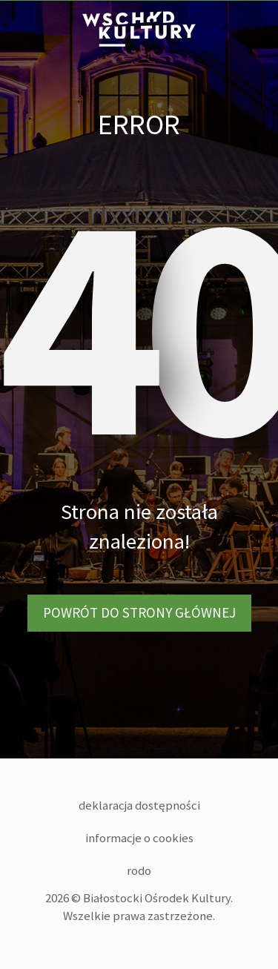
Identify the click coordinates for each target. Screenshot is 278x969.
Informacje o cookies (139, 838)
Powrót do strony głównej (139, 612)
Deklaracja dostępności (139, 805)
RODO (139, 870)
